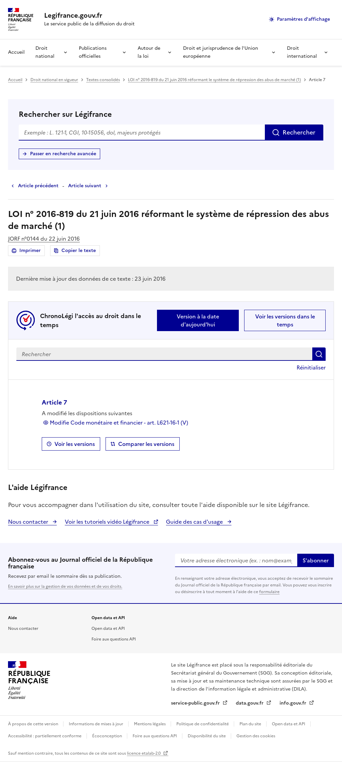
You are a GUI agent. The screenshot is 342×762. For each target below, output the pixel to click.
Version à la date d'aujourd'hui (198, 320)
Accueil (16, 52)
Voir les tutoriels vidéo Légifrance (108, 522)
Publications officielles (93, 52)
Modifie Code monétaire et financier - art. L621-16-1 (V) (119, 423)
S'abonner (316, 560)
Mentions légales (150, 724)
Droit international (302, 52)
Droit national (44, 52)
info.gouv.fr (294, 703)
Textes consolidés (103, 80)
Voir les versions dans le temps (285, 320)
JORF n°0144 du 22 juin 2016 (44, 239)
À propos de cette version (33, 724)
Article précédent (38, 185)
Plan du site (250, 724)
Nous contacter (28, 522)
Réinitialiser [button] (311, 367)
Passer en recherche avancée (63, 153)
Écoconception (107, 736)
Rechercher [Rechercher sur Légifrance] (299, 132)
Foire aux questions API (114, 639)
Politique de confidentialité (203, 724)
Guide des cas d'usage (195, 522)
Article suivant (84, 185)
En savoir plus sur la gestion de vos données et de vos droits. (65, 586)
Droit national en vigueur (54, 80)
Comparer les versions (146, 444)
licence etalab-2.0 (144, 753)
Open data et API (108, 628)
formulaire (269, 592)
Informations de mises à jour (96, 724)
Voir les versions (74, 444)
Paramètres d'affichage (303, 19)
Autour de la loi (149, 52)
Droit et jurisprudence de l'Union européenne (220, 52)
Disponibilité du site (207, 736)
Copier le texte (78, 250)
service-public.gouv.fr (196, 703)
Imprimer (31, 251)
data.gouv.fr (250, 703)
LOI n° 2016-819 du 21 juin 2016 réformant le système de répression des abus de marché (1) (214, 80)
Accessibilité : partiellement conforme (45, 736)
